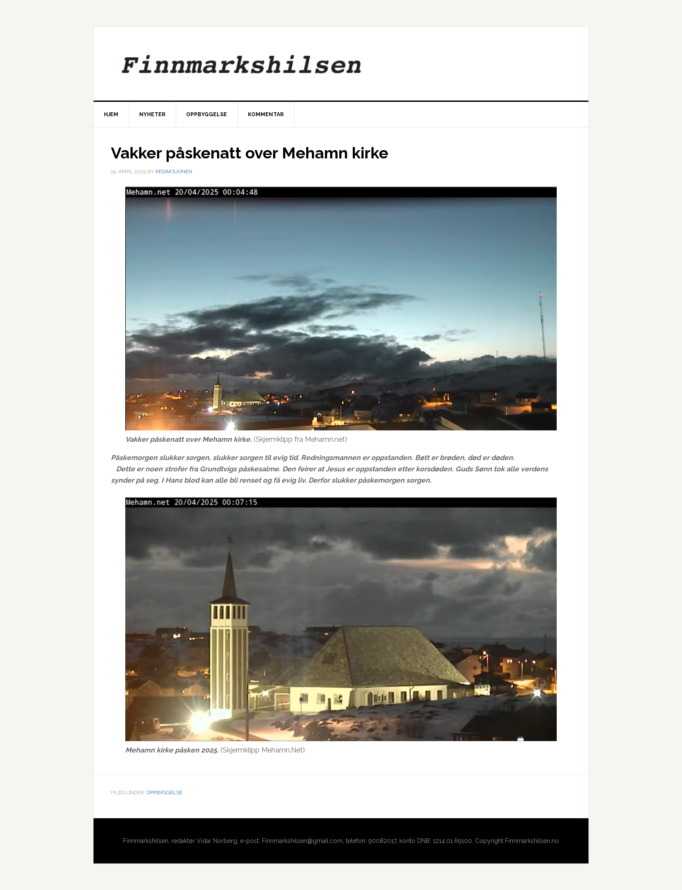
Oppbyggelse (164, 792)
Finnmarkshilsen (341, 63)
